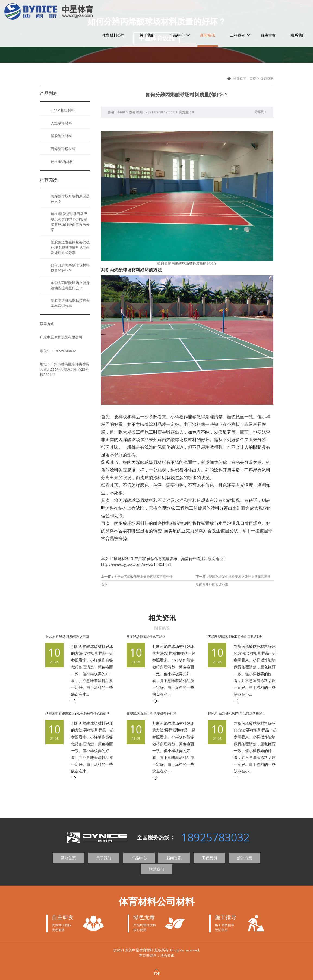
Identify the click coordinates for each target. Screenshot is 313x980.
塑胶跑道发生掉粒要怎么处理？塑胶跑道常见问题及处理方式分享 (70, 247)
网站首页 (68, 857)
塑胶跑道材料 (61, 135)
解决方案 (268, 10)
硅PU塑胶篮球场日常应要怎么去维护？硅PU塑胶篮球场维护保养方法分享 (70, 221)
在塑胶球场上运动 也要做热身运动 (151, 713)
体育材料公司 (113, 10)
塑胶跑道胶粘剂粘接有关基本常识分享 (70, 303)
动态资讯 (266, 78)
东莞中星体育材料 (139, 950)
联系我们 (298, 10)
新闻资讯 (207, 10)
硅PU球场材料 (62, 161)
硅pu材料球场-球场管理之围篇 (67, 636)
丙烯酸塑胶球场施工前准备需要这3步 (235, 636)
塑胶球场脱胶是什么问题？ (146, 636)
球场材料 (121, 558)
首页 (252, 78)
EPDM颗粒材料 (63, 110)
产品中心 (177, 10)
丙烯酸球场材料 (63, 148)
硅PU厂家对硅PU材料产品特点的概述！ (236, 713)
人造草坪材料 (61, 123)
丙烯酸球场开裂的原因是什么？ (70, 199)
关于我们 (147, 10)
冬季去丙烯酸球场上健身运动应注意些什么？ (70, 285)
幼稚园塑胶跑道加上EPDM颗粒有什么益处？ (77, 713)
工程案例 (237, 10)
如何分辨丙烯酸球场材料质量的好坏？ (70, 268)
